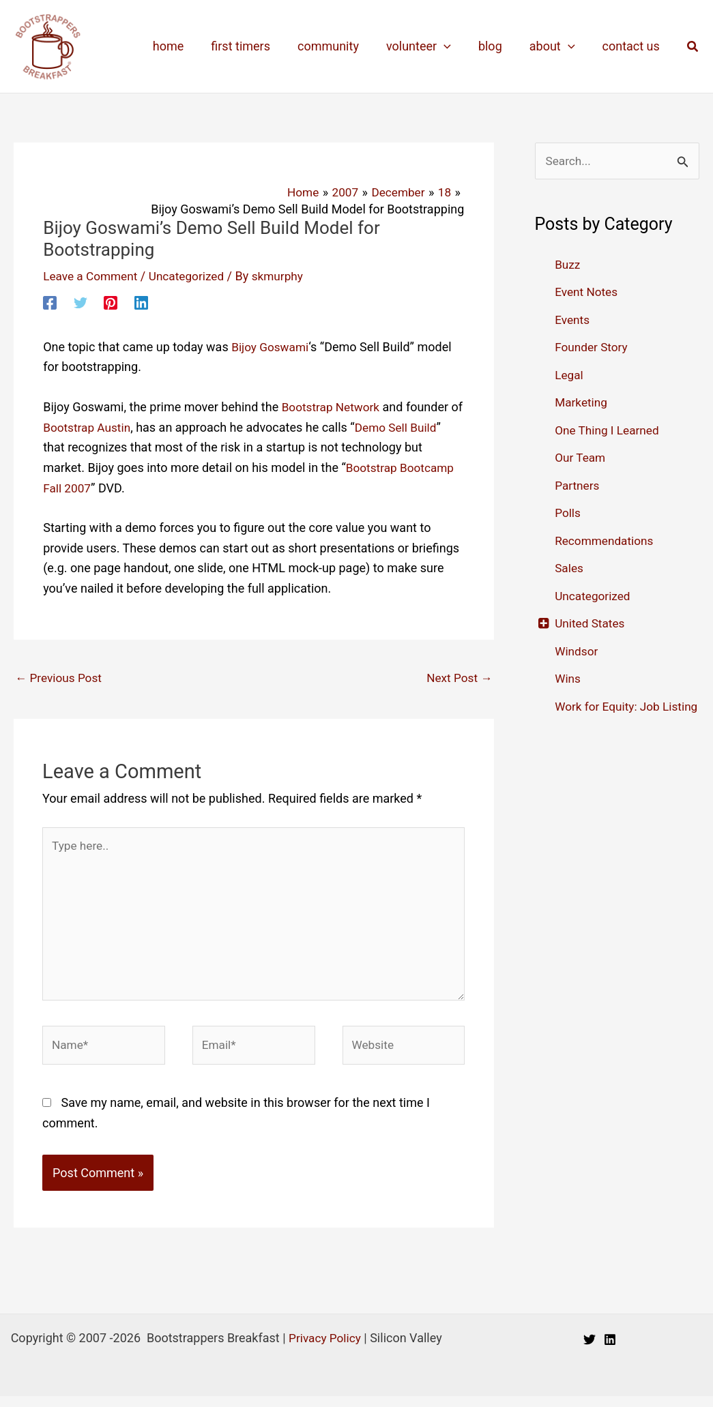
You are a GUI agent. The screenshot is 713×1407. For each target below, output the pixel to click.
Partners (578, 486)
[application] (453, 46)
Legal (570, 375)
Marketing (582, 403)
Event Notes (587, 292)
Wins (568, 679)
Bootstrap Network (333, 407)
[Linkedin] (141, 302)
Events (573, 320)
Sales (570, 568)
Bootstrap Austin (103, 427)
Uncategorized (192, 276)
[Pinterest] (110, 302)
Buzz (568, 265)
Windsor (577, 652)
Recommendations (606, 541)
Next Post (458, 678)
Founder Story (593, 347)
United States (591, 624)
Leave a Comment (92, 276)
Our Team (581, 458)
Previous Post (60, 678)
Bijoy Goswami (271, 347)
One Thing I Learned (609, 431)
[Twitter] (80, 302)
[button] (693, 46)
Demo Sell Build (416, 427)
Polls (568, 513)
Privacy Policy (325, 1349)
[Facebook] (50, 302)
